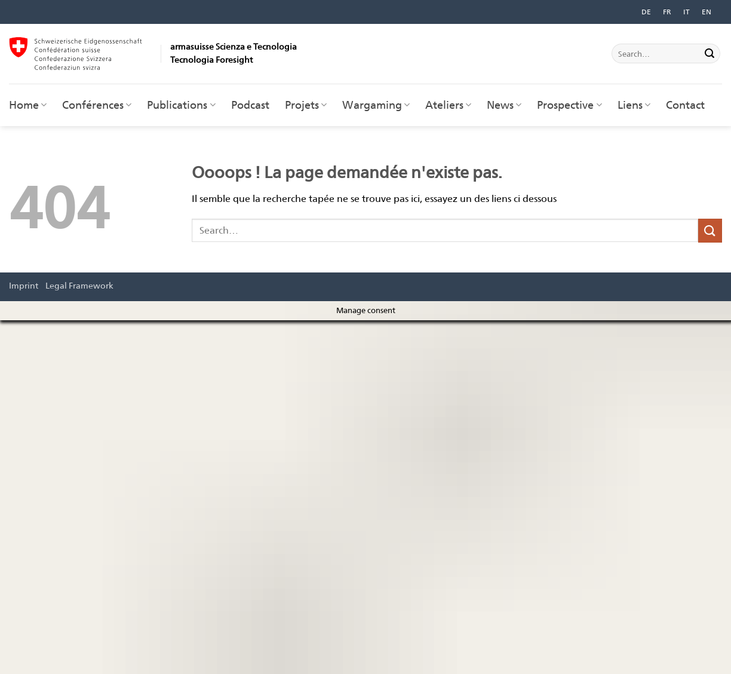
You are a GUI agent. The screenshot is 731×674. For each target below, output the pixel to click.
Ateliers (448, 105)
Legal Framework (79, 285)
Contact (685, 105)
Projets (306, 105)
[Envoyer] (709, 54)
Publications (181, 105)
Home (28, 105)
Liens (634, 105)
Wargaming (376, 105)
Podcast (250, 105)
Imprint (23, 285)
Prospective (569, 105)
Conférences (96, 105)
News (504, 105)
